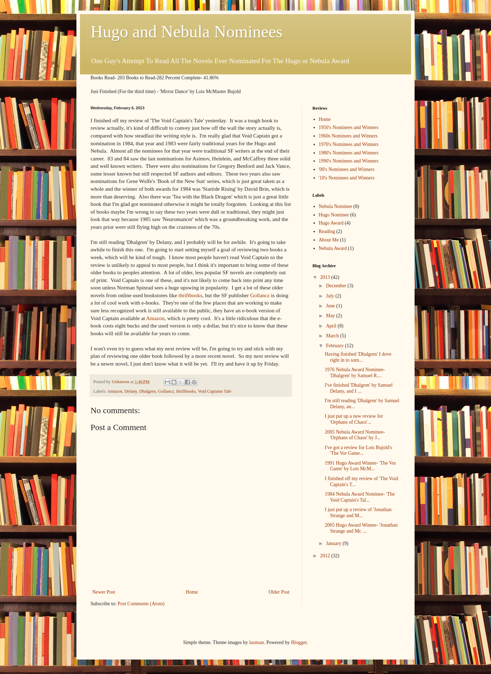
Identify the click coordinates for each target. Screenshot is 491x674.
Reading (327, 231)
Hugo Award (331, 223)
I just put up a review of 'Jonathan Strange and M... (358, 512)
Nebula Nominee (335, 206)
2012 (325, 555)
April (331, 326)
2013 (325, 277)
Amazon (155, 318)
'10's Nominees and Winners (347, 177)
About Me (329, 240)
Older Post (279, 592)
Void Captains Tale (214, 391)
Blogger (298, 642)
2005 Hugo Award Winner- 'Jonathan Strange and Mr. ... (361, 528)
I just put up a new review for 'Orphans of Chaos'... (354, 419)
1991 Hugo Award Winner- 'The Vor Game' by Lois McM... (360, 466)
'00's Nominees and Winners (347, 169)
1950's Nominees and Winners (349, 127)
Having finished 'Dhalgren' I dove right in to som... (358, 357)
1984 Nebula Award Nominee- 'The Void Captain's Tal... (360, 497)
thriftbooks (191, 295)
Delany (131, 391)
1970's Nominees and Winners (349, 144)
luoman (256, 642)
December (336, 285)
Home (192, 592)
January (334, 543)
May (331, 315)
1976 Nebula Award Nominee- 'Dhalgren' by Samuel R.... (355, 372)
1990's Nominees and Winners (349, 161)
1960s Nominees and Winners (348, 136)
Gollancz (260, 295)
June (331, 305)
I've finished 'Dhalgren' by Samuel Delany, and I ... (359, 388)
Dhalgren (147, 391)
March (333, 335)
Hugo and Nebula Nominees (186, 31)
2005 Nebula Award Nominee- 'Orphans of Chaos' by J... (355, 435)
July (330, 296)
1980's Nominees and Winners (349, 152)
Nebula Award (333, 248)
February (335, 345)
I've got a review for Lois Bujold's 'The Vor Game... (358, 450)
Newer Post (103, 592)
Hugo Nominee (334, 214)
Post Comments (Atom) (141, 603)
